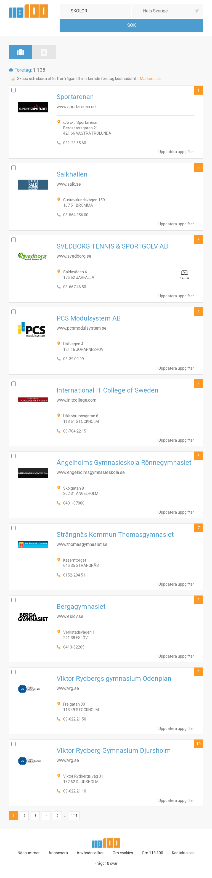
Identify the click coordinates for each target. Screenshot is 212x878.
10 (198, 744)
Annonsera (58, 853)
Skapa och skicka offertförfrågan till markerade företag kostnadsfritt (77, 78)
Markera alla (150, 78)
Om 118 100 (152, 853)
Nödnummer (29, 853)
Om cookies (123, 853)
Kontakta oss (183, 853)
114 (74, 816)
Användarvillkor (90, 853)
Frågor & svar (106, 863)
